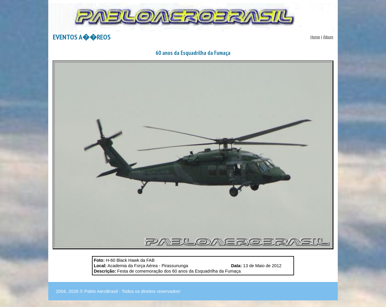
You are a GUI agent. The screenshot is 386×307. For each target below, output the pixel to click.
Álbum (328, 37)
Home (315, 37)
